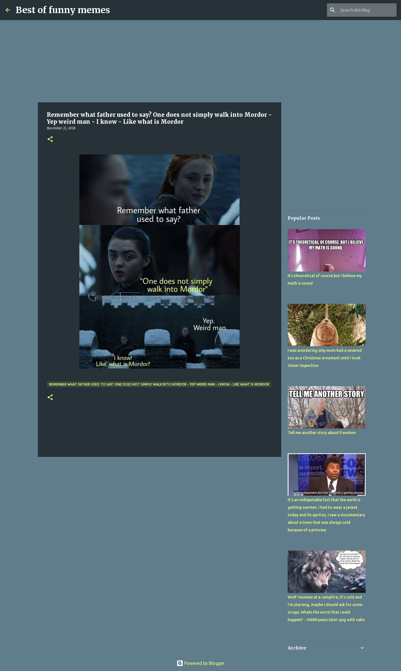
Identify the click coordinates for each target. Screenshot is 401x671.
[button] (50, 139)
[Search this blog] (367, 10)
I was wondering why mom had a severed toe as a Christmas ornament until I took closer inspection (325, 358)
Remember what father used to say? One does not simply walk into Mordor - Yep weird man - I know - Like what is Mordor (159, 384)
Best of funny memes (63, 10)
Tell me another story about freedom (322, 432)
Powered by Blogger (200, 663)
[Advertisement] (159, 61)
